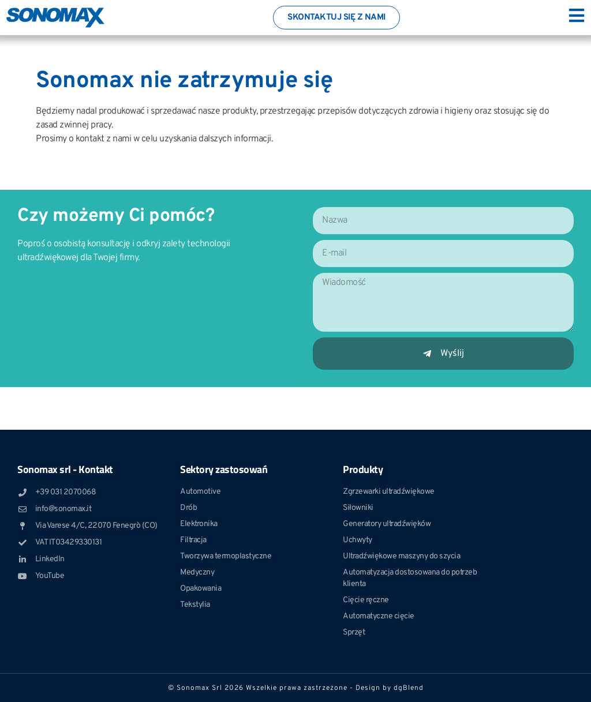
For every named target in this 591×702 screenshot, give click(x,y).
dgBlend (409, 688)
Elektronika (199, 524)
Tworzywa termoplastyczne (225, 556)
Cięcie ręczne (366, 600)
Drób (188, 508)
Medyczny (197, 572)
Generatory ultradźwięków (387, 524)
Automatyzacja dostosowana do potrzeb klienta (410, 578)
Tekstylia (195, 605)
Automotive (200, 492)
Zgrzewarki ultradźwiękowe (389, 492)
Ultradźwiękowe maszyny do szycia (401, 556)
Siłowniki (358, 508)
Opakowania (200, 589)
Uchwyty (357, 540)
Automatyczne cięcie (378, 616)
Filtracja (193, 540)
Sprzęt (354, 632)
